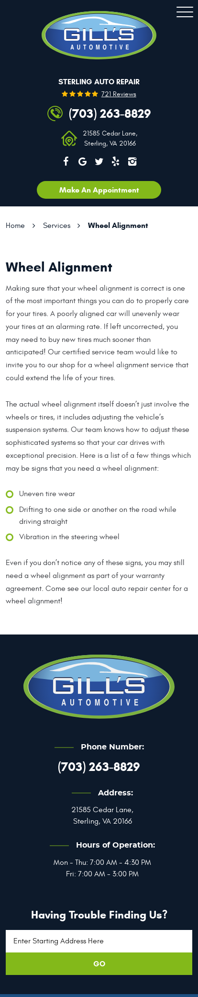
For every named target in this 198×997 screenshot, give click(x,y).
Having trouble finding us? (99, 914)
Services (56, 225)
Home (15, 225)
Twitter (99, 161)
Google (82, 161)
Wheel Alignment (118, 225)
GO (99, 963)
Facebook (66, 161)
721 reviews (118, 94)
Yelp (116, 161)
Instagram (132, 161)
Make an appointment (99, 189)
